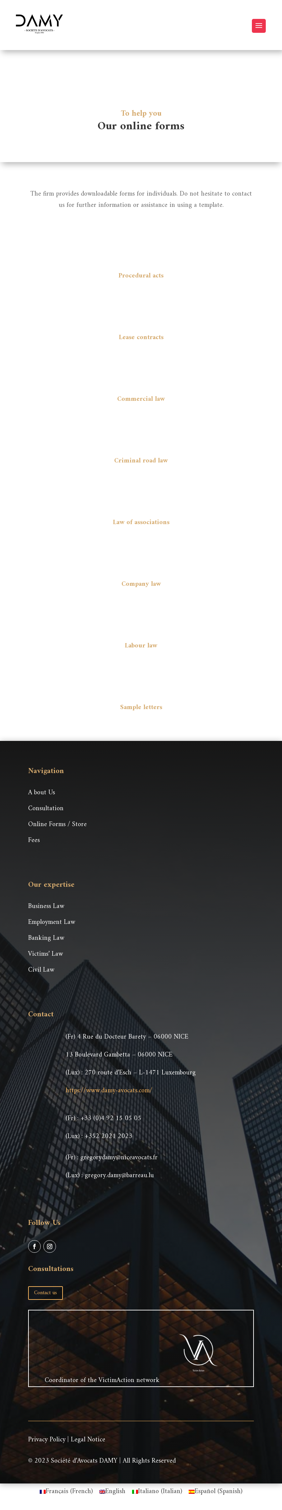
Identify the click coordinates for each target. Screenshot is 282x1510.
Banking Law (46, 938)
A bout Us (41, 793)
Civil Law (41, 970)
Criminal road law (141, 461)
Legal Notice (88, 1440)
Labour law (141, 646)
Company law (141, 584)
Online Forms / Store (57, 824)
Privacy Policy (47, 1440)
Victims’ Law (45, 954)
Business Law (46, 906)
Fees (34, 840)
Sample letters (141, 707)
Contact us (45, 1293)
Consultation (46, 809)
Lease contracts (141, 337)
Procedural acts (141, 276)
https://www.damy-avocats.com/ (109, 1091)
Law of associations (141, 522)
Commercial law (141, 399)
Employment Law (51, 922)
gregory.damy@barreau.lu (119, 1175)
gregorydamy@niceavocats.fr (119, 1158)
